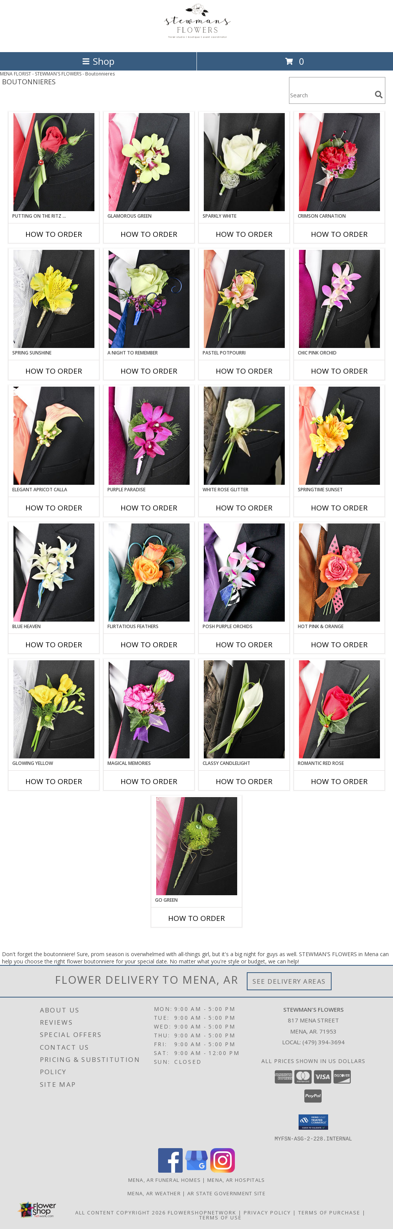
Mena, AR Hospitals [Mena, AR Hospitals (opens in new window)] (236, 1179)
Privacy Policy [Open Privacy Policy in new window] (267, 1212)
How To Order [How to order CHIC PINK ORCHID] (339, 371)
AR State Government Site (226, 1193)
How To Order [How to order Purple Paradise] (149, 508)
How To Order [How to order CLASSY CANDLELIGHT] (244, 781)
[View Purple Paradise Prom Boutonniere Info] (149, 436)
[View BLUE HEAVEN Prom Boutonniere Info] (53, 572)
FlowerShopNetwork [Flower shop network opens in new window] (202, 1212)
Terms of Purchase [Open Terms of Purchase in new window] (329, 1212)
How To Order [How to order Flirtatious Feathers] (149, 645)
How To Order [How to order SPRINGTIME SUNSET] (339, 508)
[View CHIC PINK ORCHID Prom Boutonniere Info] (339, 299)
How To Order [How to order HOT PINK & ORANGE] (339, 645)
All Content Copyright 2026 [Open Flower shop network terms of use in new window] (120, 1212)
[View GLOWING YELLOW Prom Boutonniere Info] (53, 709)
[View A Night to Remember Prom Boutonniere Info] (149, 299)
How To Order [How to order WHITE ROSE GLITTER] (244, 508)
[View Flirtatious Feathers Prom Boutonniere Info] (149, 572)
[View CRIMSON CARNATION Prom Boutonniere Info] (339, 162)
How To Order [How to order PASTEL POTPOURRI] (244, 371)
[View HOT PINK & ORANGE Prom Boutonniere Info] (339, 572)
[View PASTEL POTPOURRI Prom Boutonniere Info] (244, 299)
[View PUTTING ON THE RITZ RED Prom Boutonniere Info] (53, 162)
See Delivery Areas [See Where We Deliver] (289, 981)
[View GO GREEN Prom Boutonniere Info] (196, 846)
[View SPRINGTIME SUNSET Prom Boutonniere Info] (339, 436)
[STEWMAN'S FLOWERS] (196, 40)
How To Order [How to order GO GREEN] (196, 918)
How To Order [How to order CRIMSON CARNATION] (339, 234)
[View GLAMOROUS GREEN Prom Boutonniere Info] (149, 162)
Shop (98, 61)
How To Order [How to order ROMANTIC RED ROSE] (339, 781)
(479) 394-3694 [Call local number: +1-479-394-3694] (323, 1042)
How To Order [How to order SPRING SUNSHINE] (53, 371)
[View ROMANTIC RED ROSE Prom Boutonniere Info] (339, 709)
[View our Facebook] (170, 1170)
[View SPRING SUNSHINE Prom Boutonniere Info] (53, 299)
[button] (313, 1122)
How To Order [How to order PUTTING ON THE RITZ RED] (53, 234)
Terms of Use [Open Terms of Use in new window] (220, 1217)
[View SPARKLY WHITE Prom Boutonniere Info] (244, 162)
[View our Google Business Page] (196, 1170)
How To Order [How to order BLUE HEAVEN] (53, 645)
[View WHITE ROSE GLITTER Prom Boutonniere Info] (244, 436)
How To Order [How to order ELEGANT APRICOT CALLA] (53, 508)
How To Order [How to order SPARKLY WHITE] (244, 234)
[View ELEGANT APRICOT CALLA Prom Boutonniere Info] (53, 436)
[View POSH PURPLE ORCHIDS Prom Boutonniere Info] (244, 572)
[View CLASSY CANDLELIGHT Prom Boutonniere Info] (244, 709)
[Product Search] (330, 95)
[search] (379, 94)
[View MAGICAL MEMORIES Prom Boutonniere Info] (149, 709)
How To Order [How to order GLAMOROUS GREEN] (149, 234)
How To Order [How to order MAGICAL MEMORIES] (149, 781)
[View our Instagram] (222, 1170)
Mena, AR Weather (154, 1193)
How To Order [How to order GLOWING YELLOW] (53, 781)
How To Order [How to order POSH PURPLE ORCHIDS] (244, 645)
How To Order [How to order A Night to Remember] (149, 371)
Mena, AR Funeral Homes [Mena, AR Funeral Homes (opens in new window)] (164, 1179)
